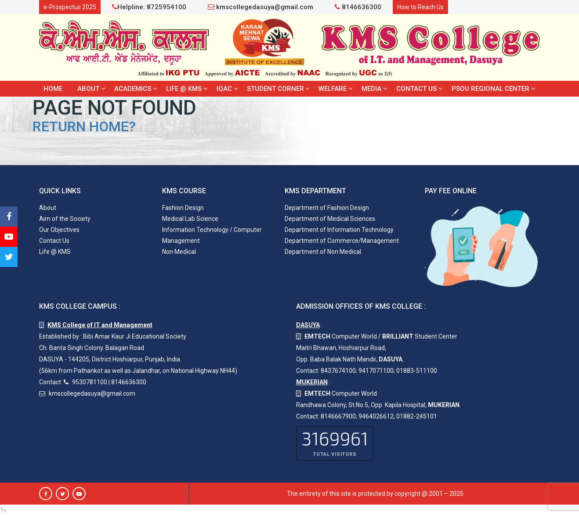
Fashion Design (183, 207)
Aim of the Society (64, 218)
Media (371, 89)
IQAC (224, 89)
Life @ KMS (184, 89)
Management (181, 240)
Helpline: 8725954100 (149, 7)
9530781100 (90, 382)
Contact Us (416, 89)
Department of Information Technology (339, 229)
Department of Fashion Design (327, 207)
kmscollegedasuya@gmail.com (260, 7)
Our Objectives (59, 229)
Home (52, 89)
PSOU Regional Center (490, 89)
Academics (132, 89)
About (88, 89)
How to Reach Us (420, 7)
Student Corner (275, 89)
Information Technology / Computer (212, 229)
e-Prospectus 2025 (69, 7)
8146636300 (358, 7)
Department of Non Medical (323, 251)
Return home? (84, 126)
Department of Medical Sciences (330, 218)
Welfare (332, 89)
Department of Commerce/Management (342, 240)
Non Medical (179, 251)
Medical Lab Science (190, 218)
